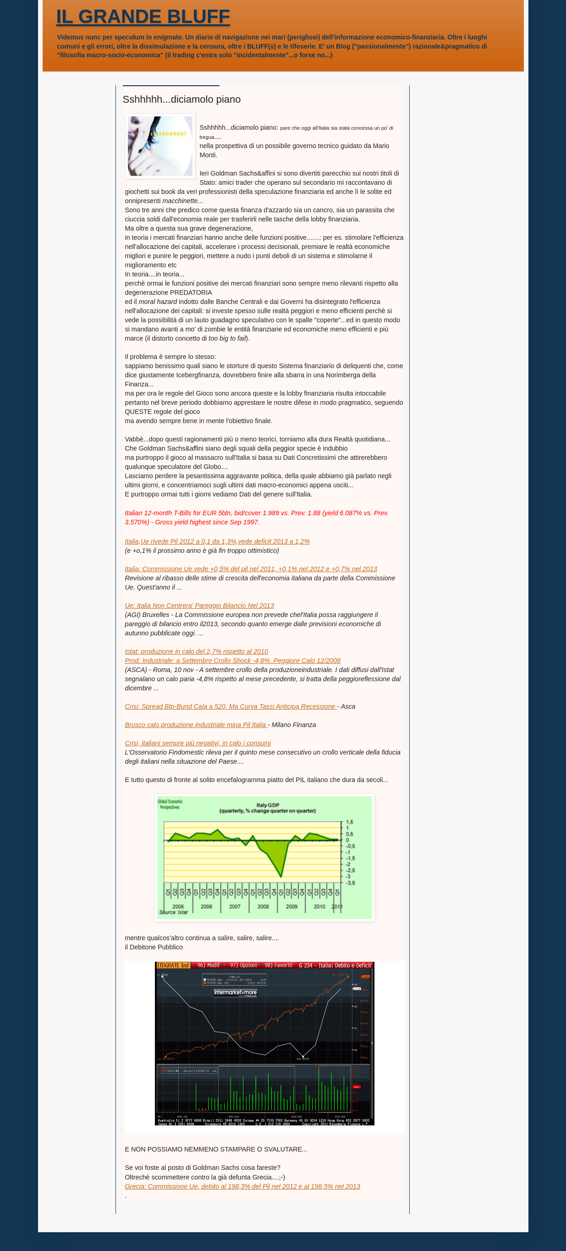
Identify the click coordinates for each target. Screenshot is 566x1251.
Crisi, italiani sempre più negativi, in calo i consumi (198, 743)
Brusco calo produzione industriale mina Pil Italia (196, 724)
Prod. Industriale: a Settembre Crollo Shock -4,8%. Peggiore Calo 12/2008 (233, 660)
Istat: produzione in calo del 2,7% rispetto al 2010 (196, 651)
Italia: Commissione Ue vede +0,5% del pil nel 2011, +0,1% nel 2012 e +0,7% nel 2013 (251, 569)
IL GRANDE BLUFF (143, 16)
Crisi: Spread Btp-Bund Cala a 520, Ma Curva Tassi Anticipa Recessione (231, 706)
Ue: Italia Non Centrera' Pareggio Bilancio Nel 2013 (199, 605)
